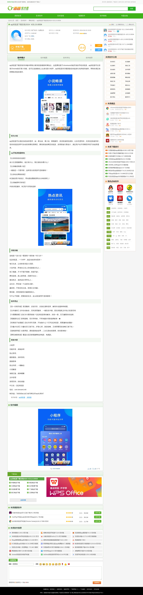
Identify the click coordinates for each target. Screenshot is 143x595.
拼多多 (113, 247)
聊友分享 (131, 24)
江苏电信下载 (15, 486)
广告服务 (82, 589)
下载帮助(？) (74, 589)
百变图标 (126, 212)
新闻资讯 (112, 89)
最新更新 (109, 2)
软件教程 (103, 16)
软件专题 (127, 2)
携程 (112, 239)
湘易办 (118, 216)
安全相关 (112, 69)
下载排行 (115, 2)
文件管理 (127, 69)
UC (126, 236)
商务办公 (127, 85)
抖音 (117, 232)
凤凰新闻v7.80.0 (115, 123)
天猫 (125, 247)
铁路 (123, 220)
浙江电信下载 (15, 492)
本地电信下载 (15, 482)
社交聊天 (112, 65)
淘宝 (117, 247)
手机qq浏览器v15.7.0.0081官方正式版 (120, 173)
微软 (119, 236)
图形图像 (112, 77)
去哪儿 (117, 239)
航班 (116, 220)
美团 (127, 220)
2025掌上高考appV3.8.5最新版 (118, 165)
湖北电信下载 (33, 482)
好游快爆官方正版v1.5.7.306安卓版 (119, 156)
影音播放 (127, 73)
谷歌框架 (120, 208)
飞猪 (121, 239)
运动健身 (127, 93)
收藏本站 (45, 589)
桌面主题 (112, 73)
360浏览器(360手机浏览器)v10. (120, 118)
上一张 (89, 468)
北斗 (120, 224)
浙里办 (128, 216)
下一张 (94, 468)
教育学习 (127, 97)
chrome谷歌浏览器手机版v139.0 (120, 107)
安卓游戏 (60, 16)
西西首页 (18, 16)
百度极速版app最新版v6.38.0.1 (120, 129)
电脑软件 (82, 16)
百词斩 (118, 228)
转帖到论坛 (121, 24)
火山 (125, 232)
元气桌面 (113, 212)
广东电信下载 (33, 489)
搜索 (131, 8)
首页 (17, 20)
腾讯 (32, 36)
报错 (112, 24)
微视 (121, 232)
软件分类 (121, 2)
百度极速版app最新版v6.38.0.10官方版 (120, 150)
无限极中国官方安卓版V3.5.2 (119, 113)
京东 (121, 247)
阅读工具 (112, 81)
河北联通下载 (15, 489)
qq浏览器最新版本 (120, 39)
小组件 (125, 208)
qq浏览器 (22, 397)
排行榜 (104, 2)
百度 (112, 224)
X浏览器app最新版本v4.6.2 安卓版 (119, 159)
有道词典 (129, 228)
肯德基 (122, 243)
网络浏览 (32, 20)
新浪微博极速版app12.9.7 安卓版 (119, 168)
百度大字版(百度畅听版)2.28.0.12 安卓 (120, 153)
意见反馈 (96, 589)
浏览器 (29, 397)
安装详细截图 (56, 468)
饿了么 (113, 243)
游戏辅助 (127, 89)
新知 (123, 224)
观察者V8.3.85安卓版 (117, 140)
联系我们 (52, 589)
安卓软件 (39, 16)
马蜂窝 (125, 239)
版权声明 (66, 589)
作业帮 (113, 228)
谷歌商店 (113, 208)
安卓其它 (112, 61)
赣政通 (113, 216)
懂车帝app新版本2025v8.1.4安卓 (120, 134)
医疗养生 (112, 97)
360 (114, 236)
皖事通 (123, 216)
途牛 (129, 239)
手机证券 (127, 81)
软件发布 (133, 2)
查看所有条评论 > (15, 582)
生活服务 (127, 61)
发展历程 (59, 589)
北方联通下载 (33, 486)
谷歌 (123, 236)
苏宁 (128, 247)
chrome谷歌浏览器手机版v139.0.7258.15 (121, 162)
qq (116, 236)
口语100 (123, 228)
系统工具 (127, 65)
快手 (114, 232)
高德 (112, 220)
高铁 (120, 220)
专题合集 (124, 16)
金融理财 (112, 93)
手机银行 (112, 85)
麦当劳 (126, 243)
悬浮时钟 (120, 212)
